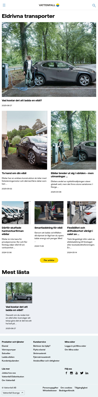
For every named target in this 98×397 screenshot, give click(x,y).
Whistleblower (50, 390)
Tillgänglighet (81, 387)
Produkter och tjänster (13, 342)
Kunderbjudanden (10, 360)
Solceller (6, 353)
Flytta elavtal (39, 349)
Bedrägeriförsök (66, 390)
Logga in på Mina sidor (75, 346)
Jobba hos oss (9, 373)
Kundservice (39, 342)
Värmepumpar (9, 349)
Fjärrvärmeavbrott (41, 357)
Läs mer (6, 369)
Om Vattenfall (8, 380)
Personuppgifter (50, 387)
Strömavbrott (39, 353)
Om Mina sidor (72, 349)
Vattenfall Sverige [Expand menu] (14, 392)
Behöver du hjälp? (41, 346)
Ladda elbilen (8, 357)
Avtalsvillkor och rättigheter (46, 360)
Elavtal (5, 346)
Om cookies (66, 387)
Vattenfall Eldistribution (13, 376)
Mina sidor (70, 342)
